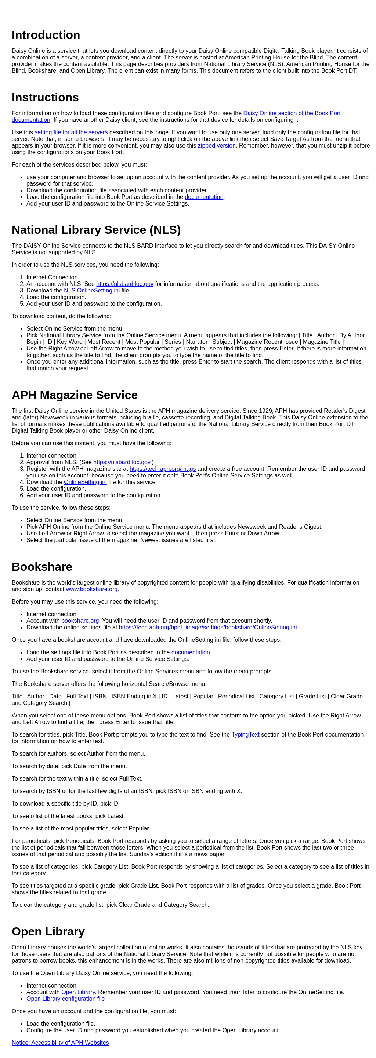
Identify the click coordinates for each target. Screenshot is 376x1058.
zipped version (217, 145)
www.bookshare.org (92, 589)
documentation (204, 197)
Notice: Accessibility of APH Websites (60, 1043)
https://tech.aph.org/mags (163, 469)
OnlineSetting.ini (85, 482)
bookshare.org (80, 621)
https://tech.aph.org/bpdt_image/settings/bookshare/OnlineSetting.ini (208, 627)
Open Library (78, 992)
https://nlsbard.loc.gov (124, 284)
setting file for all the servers (71, 132)
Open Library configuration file (65, 999)
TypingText (245, 734)
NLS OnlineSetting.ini (92, 290)
